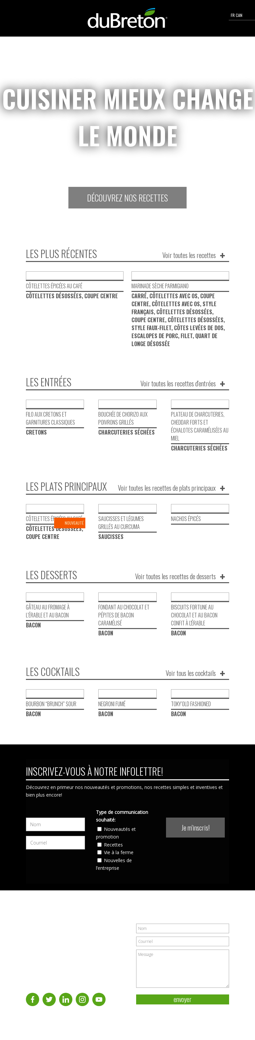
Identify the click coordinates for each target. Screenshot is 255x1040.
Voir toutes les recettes (189, 255)
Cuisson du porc (40, 948)
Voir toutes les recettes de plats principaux (167, 488)
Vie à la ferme (118, 860)
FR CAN (242, 15)
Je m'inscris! (196, 835)
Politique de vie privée (208, 1019)
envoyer (183, 1007)
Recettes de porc (41, 941)
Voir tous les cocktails (191, 681)
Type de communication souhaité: (122, 823)
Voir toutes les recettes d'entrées (178, 383)
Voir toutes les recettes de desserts (175, 584)
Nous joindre (44, 969)
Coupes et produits (49, 962)
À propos (33, 934)
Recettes (113, 852)
